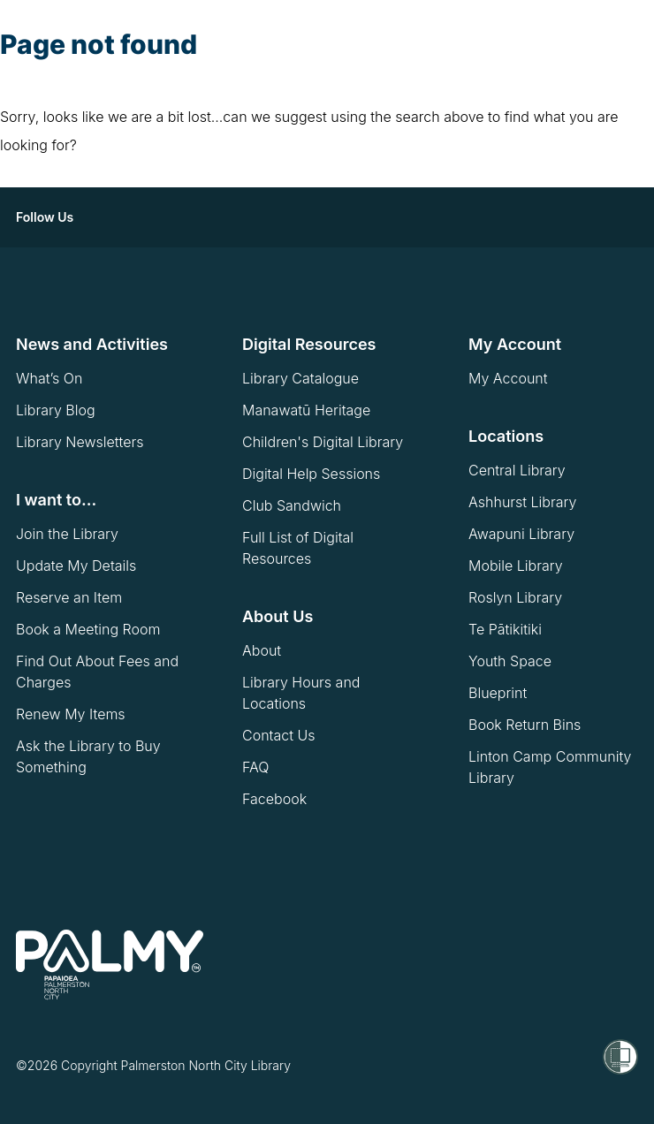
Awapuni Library (521, 534)
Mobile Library (515, 565)
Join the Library (67, 534)
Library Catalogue (300, 378)
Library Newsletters (79, 442)
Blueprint (497, 693)
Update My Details (76, 565)
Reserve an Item (69, 597)
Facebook (274, 799)
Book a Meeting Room (88, 629)
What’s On (49, 378)
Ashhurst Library (522, 502)
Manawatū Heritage (306, 410)
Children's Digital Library (322, 442)
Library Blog (55, 410)
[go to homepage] (109, 965)
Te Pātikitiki (505, 629)
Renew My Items (70, 714)
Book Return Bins (524, 724)
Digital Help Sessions (311, 473)
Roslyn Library (515, 597)
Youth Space (509, 661)
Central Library (517, 470)
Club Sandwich (291, 505)
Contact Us (278, 735)
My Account (508, 378)
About (261, 650)
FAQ (255, 767)
